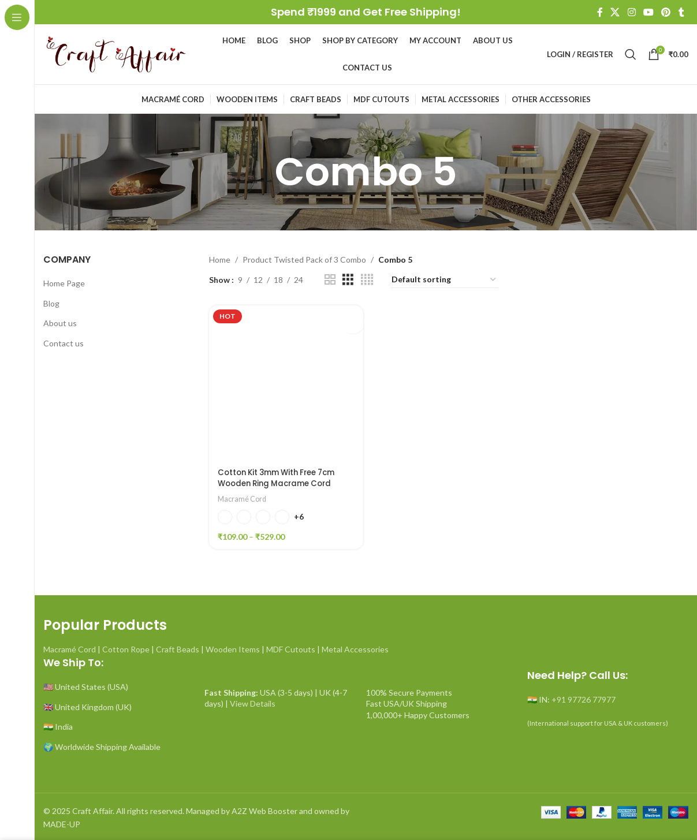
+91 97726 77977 (583, 697)
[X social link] (615, 12)
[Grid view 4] (367, 279)
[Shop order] (444, 280)
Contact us (63, 343)
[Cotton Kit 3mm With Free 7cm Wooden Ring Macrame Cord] (285, 381)
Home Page (64, 283)
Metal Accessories (355, 647)
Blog (51, 303)
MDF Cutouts (290, 647)
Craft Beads (177, 647)
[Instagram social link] (631, 12)
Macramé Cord (243, 496)
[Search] (630, 54)
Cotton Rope (126, 647)
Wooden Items (233, 647)
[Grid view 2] (330, 279)
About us (60, 323)
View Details (252, 701)
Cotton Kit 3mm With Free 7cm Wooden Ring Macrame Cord (282, 475)
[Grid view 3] (347, 279)
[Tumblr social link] (681, 12)
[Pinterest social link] (666, 12)
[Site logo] (115, 53)
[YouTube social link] (648, 12)
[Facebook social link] (600, 12)
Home (219, 259)
